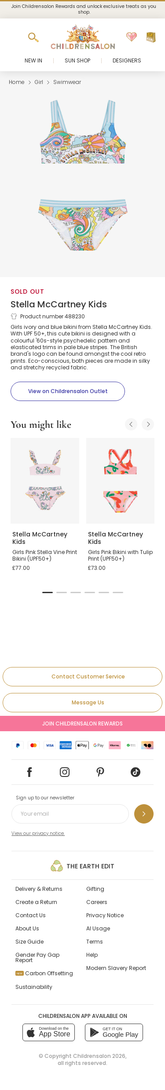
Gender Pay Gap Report (37, 957)
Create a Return (36, 902)
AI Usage (98, 928)
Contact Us (30, 915)
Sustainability (33, 987)
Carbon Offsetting (44, 973)
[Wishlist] (131, 37)
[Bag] (151, 37)
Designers (127, 60)
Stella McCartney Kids (59, 304)
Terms (94, 941)
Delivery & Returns (38, 889)
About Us (27, 928)
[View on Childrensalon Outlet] (68, 391)
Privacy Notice (105, 915)
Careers (96, 902)
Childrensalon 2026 (99, 1056)
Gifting (95, 889)
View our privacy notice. (38, 833)
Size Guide (29, 941)
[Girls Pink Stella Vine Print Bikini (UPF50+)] (45, 480)
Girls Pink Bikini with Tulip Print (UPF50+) (120, 555)
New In (33, 60)
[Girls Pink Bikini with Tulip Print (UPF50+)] (120, 480)
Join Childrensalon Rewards (82, 723)
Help (92, 955)
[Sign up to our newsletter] (144, 814)
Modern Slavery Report (116, 968)
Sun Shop (77, 60)
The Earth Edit (82, 865)
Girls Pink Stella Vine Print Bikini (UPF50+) (44, 555)
